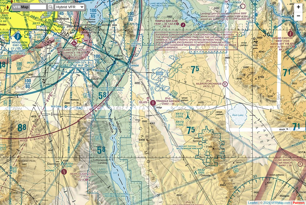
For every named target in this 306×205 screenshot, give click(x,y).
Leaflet (253, 202)
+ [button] (298, 7)
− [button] (298, 16)
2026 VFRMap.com (276, 202)
